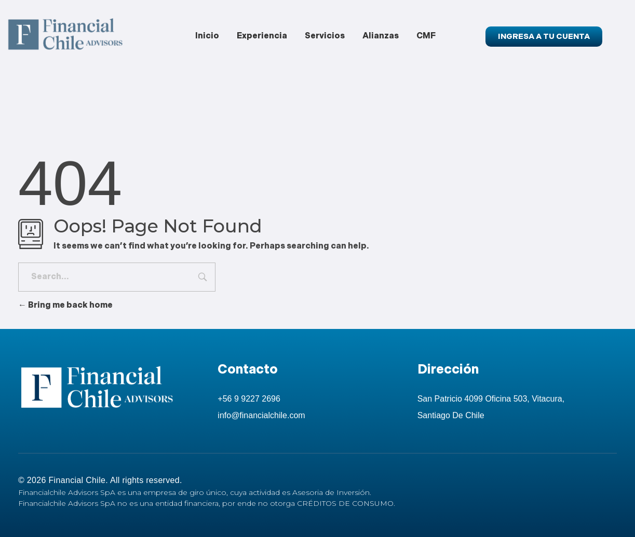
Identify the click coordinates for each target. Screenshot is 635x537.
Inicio (207, 36)
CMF (426, 36)
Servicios (325, 36)
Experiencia (262, 36)
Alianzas (380, 36)
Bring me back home (65, 305)
